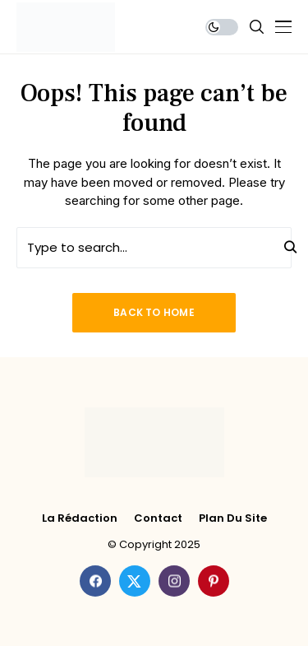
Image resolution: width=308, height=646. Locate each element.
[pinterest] (213, 581)
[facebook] (95, 581)
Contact (158, 518)
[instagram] (174, 581)
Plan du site (233, 518)
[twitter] (134, 581)
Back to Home (154, 312)
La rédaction (79, 518)
